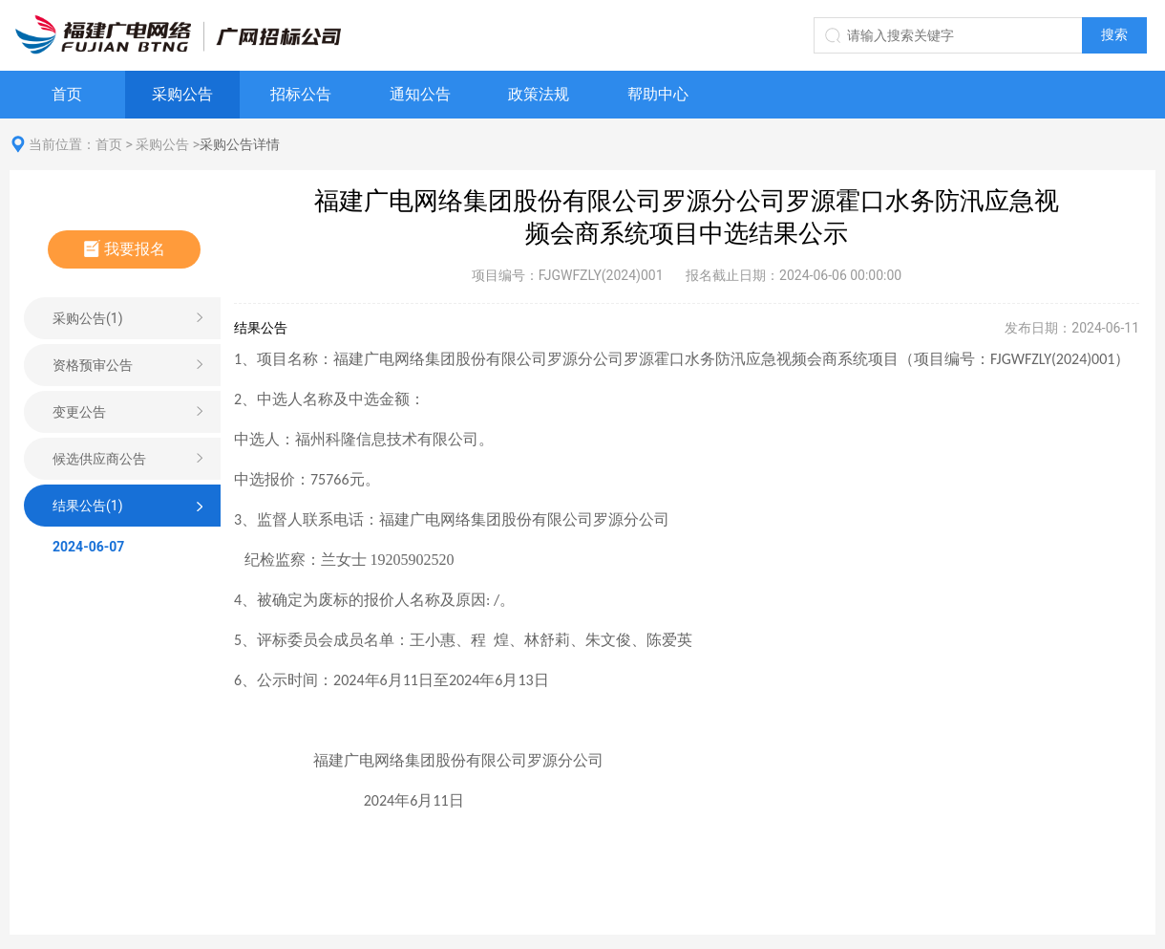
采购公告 (182, 94)
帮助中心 (657, 94)
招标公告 (300, 94)
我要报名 (124, 249)
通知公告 (420, 94)
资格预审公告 (93, 365)
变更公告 (79, 412)
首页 (67, 94)
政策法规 (538, 94)
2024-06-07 (88, 546)
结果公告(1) (88, 505)
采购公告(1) (88, 318)
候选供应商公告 (99, 458)
